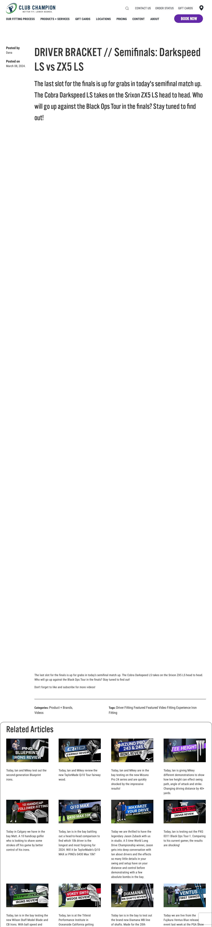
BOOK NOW (189, 18)
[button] (127, 8)
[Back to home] (30, 8)
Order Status (164, 8)
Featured (139, 708)
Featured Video (156, 708)
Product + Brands (60, 708)
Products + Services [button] (55, 19)
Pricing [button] (121, 19)
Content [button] (138, 19)
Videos (38, 713)
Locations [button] (103, 19)
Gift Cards (185, 8)
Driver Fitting (124, 708)
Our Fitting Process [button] (20, 19)
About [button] (154, 19)
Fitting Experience (179, 708)
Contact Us (143, 8)
